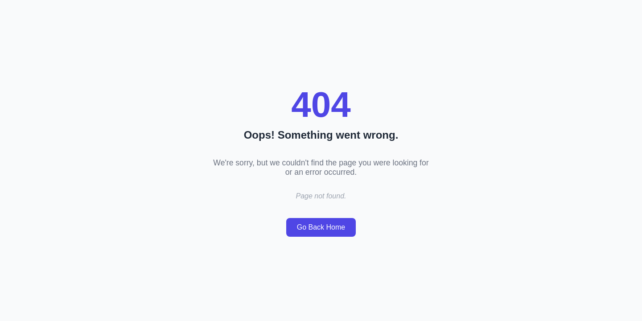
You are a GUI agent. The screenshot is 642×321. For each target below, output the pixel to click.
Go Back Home (321, 227)
